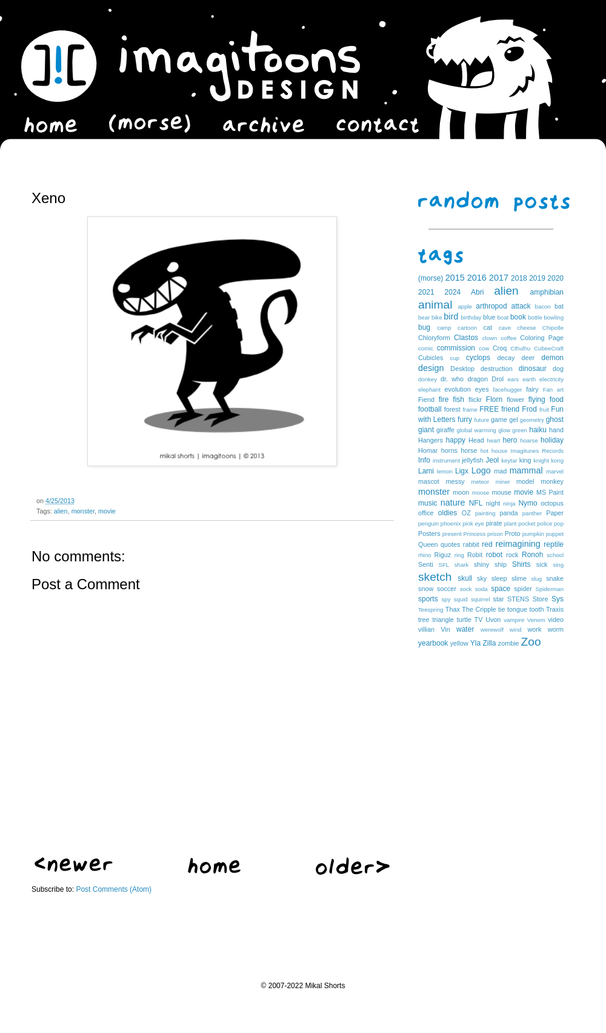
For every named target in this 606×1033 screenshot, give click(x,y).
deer (528, 357)
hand (556, 429)
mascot (428, 481)
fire (444, 399)
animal (435, 304)
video (556, 619)
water (465, 629)
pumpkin (533, 533)
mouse (501, 492)
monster (83, 511)
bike (436, 317)
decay (505, 357)
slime (519, 578)
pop (559, 523)
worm (556, 629)
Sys (557, 599)
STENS (518, 599)
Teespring (431, 609)
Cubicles (430, 357)
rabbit (471, 544)
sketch (434, 576)
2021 (426, 292)
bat (559, 306)
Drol (497, 379)
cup (454, 358)
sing (558, 564)
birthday (471, 317)
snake (555, 578)
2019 (537, 278)
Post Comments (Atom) (114, 889)
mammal (526, 470)
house (499, 450)
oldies (447, 513)
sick (542, 564)
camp (444, 327)
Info (424, 460)
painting (485, 513)
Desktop (462, 368)
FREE (489, 409)
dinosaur (533, 368)
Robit (474, 554)
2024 (453, 292)
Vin (445, 629)
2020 (555, 278)
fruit (544, 409)
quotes (450, 544)
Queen (428, 544)
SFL (444, 564)
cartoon (467, 327)
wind (516, 629)
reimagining (517, 544)
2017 (498, 277)
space (500, 588)
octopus (552, 503)
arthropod (491, 306)
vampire (514, 620)
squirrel (480, 599)
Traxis (555, 609)
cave (505, 327)
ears (513, 379)
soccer (446, 588)
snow (425, 588)
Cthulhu (520, 348)
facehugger (507, 389)
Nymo (527, 503)
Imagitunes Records (537, 450)
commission (456, 348)
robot (494, 554)
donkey (427, 379)
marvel (555, 471)
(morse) (430, 278)
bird (451, 316)
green (519, 430)
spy (446, 599)
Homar (428, 450)
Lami (426, 471)
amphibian (547, 292)
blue (489, 317)
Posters (429, 533)
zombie (508, 643)
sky (482, 578)
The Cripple (479, 609)
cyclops (478, 357)
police (544, 523)
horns (449, 450)
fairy (532, 389)
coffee (508, 338)
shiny (481, 564)
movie (107, 511)
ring (459, 555)
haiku (538, 430)
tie (501, 609)
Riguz (443, 554)
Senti (425, 564)
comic (425, 348)
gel (513, 419)
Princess (474, 533)
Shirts (521, 564)
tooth (537, 609)
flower (515, 399)
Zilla (489, 643)
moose (481, 492)
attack (521, 306)
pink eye (473, 523)
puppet (555, 533)
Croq (500, 348)
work (535, 629)
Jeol (492, 460)
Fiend (426, 399)
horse (469, 450)
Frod (529, 409)
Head (476, 440)
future (482, 419)
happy (455, 440)
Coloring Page (542, 337)
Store (540, 599)
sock (466, 589)
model (525, 481)
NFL (476, 503)
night (493, 503)
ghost (555, 419)
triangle (442, 619)
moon (461, 492)
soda (481, 589)
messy (455, 481)
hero (509, 440)
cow (484, 348)
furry (465, 419)
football (430, 409)
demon (552, 357)
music (427, 503)
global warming (476, 430)
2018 (519, 278)
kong (557, 460)
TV (478, 619)
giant (426, 430)
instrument (446, 460)
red (487, 544)
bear (424, 317)
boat (503, 317)
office (426, 512)
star (498, 599)
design (431, 368)
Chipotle (553, 327)
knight (541, 460)
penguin (428, 523)
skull (465, 578)
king (525, 460)
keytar (509, 460)
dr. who (452, 379)
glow (504, 430)
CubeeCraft (549, 348)
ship (500, 564)
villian (426, 629)
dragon (477, 379)
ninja (509, 503)
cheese (526, 327)
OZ (466, 512)
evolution (457, 389)
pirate (494, 523)
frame (470, 409)
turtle (464, 619)
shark (461, 564)
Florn (494, 399)
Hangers (430, 440)
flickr (475, 399)
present (452, 533)
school (555, 555)
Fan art (553, 389)
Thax (452, 609)
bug (424, 327)
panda (509, 512)
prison (495, 533)
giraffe (445, 429)
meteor (480, 481)
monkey (552, 481)
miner (503, 481)
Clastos (466, 337)
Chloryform (434, 337)
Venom (536, 620)
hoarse (529, 440)
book (518, 317)
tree (424, 619)
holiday (552, 440)
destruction (497, 368)
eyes (482, 389)
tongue (517, 609)
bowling (554, 317)
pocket (526, 523)
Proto (513, 533)
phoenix (451, 523)
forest (452, 409)
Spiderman (550, 589)
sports (428, 599)
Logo (481, 470)
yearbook (433, 643)
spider (522, 588)
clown (490, 338)
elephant (429, 389)
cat (488, 327)
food (557, 399)
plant (510, 523)
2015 (455, 277)
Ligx (461, 471)
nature (453, 502)
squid (461, 599)
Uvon (493, 619)
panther (532, 513)
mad (500, 471)
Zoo (531, 641)
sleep (499, 578)
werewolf (492, 629)
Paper (555, 512)
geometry (532, 419)
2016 (477, 277)
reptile (554, 544)
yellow (459, 643)
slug (536, 578)
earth (529, 379)
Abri (477, 292)
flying (536, 399)
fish (458, 399)
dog (558, 368)
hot (484, 450)
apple (464, 306)
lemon (445, 471)
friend (510, 409)
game (499, 419)
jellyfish (472, 460)
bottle (535, 317)
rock (512, 554)
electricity (551, 379)
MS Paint (550, 492)
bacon (543, 306)
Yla (475, 643)
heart (493, 440)
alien (61, 511)
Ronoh (532, 554)
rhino (424, 555)
